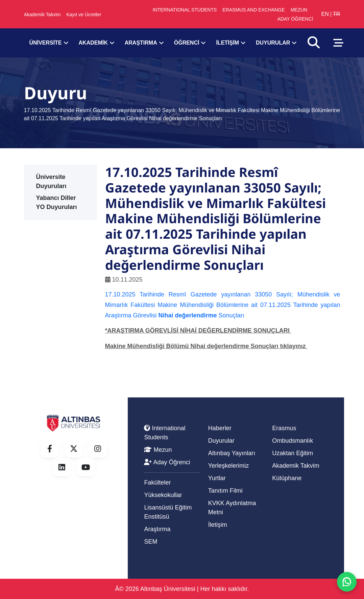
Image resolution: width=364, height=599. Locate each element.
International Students (164, 433)
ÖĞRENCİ (186, 43)
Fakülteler (157, 482)
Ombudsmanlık (292, 440)
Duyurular (221, 440)
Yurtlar (217, 478)
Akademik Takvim (42, 14)
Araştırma (157, 529)
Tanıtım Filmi (225, 490)
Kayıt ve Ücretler (83, 14)
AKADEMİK (93, 43)
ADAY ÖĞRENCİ (295, 19)
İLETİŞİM (227, 43)
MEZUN (299, 9)
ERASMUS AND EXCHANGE (253, 9)
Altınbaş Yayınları (231, 453)
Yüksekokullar (163, 495)
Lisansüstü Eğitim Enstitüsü (168, 512)
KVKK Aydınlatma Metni (232, 508)
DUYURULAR (273, 43)
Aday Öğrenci (167, 462)
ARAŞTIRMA (141, 43)
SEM (150, 541)
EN (325, 14)
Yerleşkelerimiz (228, 465)
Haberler (220, 428)
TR (336, 14)
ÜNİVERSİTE (45, 43)
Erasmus (284, 428)
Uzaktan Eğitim (292, 453)
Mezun (158, 449)
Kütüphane (286, 478)
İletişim (217, 524)
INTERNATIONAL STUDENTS (185, 9)
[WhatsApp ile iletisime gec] (347, 582)
